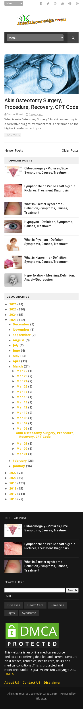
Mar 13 (22, 407)
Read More (13, 134)
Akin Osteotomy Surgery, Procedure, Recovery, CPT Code (45, 435)
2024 (13, 314)
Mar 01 (22, 454)
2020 (13, 478)
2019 (13, 483)
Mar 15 (22, 402)
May (16, 356)
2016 (13, 499)
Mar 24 (22, 381)
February (20, 460)
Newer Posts (13, 150)
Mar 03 (22, 443)
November (21, 329)
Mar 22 (22, 386)
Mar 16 (22, 397)
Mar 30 (22, 371)
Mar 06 (22, 428)
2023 (13, 320)
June (17, 350)
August (19, 340)
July (16, 345)
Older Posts (70, 150)
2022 (13, 473)
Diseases (14, 605)
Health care (35, 605)
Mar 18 (22, 392)
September (22, 335)
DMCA (9, 674)
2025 (13, 309)
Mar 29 (22, 376)
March (18, 366)
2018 (13, 488)
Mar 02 (22, 448)
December (21, 324)
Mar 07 (22, 423)
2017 (13, 494)
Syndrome (29, 613)
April (17, 361)
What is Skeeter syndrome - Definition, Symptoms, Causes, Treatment (46, 208)
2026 (13, 304)
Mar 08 (22, 418)
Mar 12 (22, 412)
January (19, 466)
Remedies (57, 605)
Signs (11, 613)
